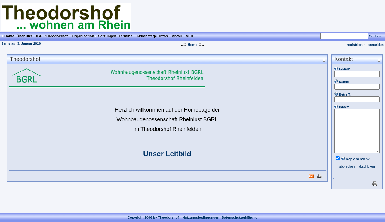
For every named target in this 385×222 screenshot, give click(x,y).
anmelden (376, 44)
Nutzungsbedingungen (200, 212)
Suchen (375, 36)
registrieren (356, 44)
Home (192, 44)
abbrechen (347, 166)
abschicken (366, 166)
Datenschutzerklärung (239, 212)
